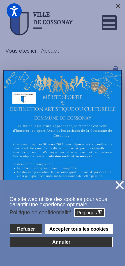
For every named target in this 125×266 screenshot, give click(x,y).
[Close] (118, 6)
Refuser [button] (26, 229)
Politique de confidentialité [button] (41, 212)
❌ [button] (119, 185)
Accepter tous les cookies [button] (79, 229)
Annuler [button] (61, 242)
